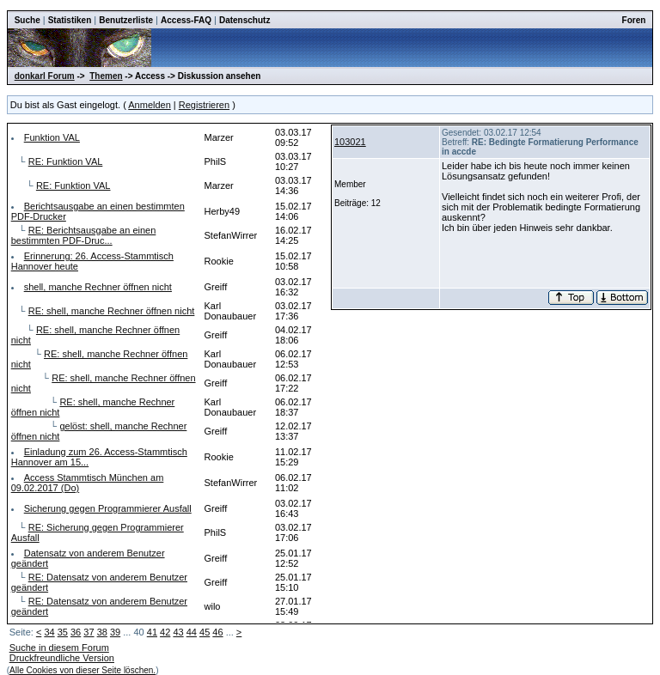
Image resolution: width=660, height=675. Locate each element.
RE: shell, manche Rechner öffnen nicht (111, 311)
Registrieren (204, 105)
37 (88, 632)
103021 (350, 142)
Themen (105, 76)
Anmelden (149, 105)
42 (165, 632)
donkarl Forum (45, 76)
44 (191, 632)
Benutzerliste (126, 20)
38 (102, 632)
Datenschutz (244, 20)
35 (63, 632)
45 (204, 632)
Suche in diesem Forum (59, 647)
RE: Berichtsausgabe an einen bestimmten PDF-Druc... (83, 235)
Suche (27, 20)
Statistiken (70, 20)
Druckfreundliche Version (61, 658)
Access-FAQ (186, 20)
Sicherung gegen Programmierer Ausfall (108, 508)
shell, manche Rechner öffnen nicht (98, 287)
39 (115, 632)
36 (75, 632)
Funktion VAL (52, 137)
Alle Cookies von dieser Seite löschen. (82, 670)
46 (217, 632)
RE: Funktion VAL (65, 161)
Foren (634, 20)
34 (49, 632)
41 (152, 632)
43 (178, 632)
